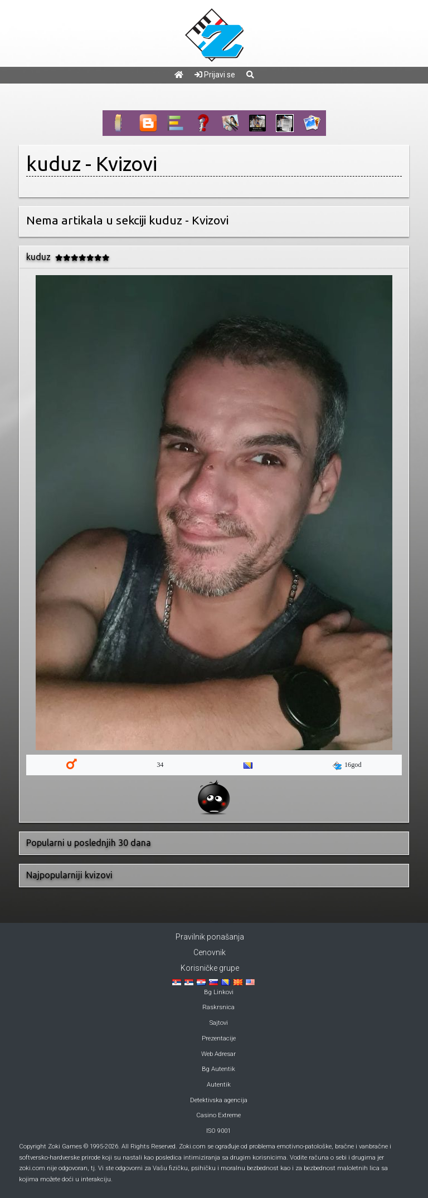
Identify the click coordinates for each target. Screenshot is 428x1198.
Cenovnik (209, 952)
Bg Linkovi (219, 992)
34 (160, 765)
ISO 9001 (218, 1131)
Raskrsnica (218, 1007)
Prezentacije (219, 1038)
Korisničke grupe (210, 968)
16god (347, 765)
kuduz (53, 164)
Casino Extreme (218, 1115)
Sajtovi (219, 1022)
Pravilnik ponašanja (210, 936)
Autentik (219, 1084)
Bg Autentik (218, 1069)
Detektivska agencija (218, 1100)
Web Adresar (218, 1054)
